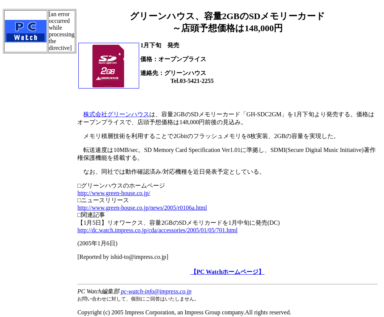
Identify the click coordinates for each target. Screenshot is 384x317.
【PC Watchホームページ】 (227, 272)
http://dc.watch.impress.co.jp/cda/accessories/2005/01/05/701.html (157, 230)
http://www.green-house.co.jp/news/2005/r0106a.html (142, 207)
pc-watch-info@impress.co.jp (156, 291)
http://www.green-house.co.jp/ (113, 193)
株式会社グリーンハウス (116, 114)
